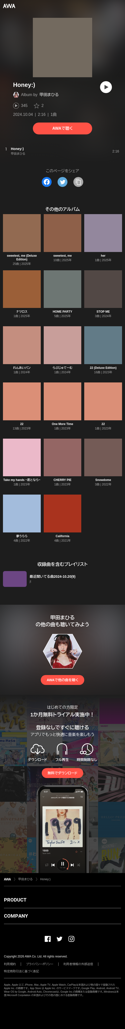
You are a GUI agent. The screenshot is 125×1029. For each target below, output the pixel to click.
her (103, 255)
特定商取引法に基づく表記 (21, 971)
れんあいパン (22, 368)
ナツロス (21, 311)
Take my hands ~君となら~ (21, 480)
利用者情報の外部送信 (78, 964)
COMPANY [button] (16, 916)
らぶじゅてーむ (62, 368)
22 (21, 424)
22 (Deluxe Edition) (103, 368)
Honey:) (45, 879)
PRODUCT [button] (15, 900)
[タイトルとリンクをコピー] (78, 182)
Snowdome (103, 480)
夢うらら (21, 536)
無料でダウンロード (62, 773)
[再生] (106, 87)
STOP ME (103, 311)
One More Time (62, 424)
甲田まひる (49, 95)
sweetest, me (62, 255)
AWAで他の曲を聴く (62, 680)
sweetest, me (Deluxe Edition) (22, 257)
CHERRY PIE (63, 480)
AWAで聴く (62, 128)
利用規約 (10, 964)
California (62, 536)
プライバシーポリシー (39, 964)
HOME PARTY (62, 311)
